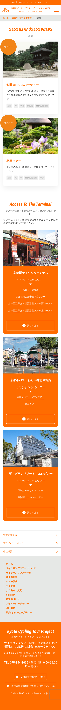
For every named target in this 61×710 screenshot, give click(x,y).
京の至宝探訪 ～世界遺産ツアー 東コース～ (30, 310)
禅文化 (30, 106)
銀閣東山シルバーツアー (23, 85)
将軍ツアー (14, 161)
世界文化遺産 (42, 106)
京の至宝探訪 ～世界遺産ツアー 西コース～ (30, 303)
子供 (42, 178)
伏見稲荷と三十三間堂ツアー (30, 296)
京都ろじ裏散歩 (31, 289)
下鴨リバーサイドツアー (30, 490)
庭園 (9, 106)
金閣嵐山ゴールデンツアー (30, 397)
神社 (22, 106)
